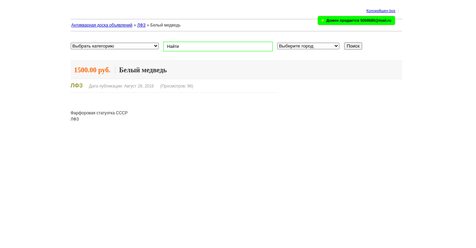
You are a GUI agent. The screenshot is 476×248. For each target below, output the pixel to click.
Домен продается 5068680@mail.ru (359, 20)
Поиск (353, 46)
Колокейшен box (381, 11)
